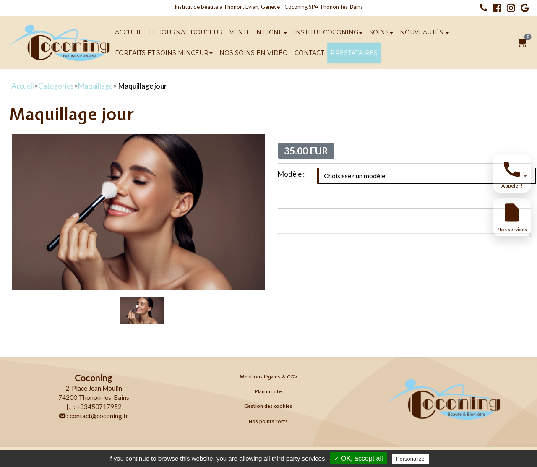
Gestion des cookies (268, 406)
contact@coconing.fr (99, 416)
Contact (309, 53)
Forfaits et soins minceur (164, 53)
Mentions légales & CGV (268, 376)
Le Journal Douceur (186, 32)
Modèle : (291, 174)
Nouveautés (424, 32)
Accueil (128, 32)
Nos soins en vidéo (253, 53)
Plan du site (268, 391)
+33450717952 (99, 406)
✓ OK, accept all (358, 458)
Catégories (56, 85)
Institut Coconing (328, 32)
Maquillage (95, 85)
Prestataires (353, 53)
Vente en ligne (258, 32)
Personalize (410, 459)
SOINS (381, 32)
